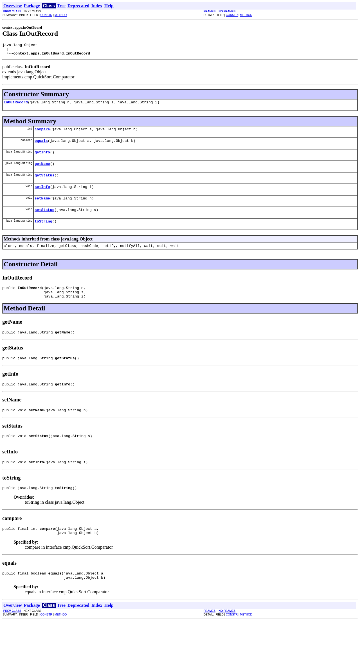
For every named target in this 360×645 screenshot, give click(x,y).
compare (42, 133)
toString (43, 232)
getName (42, 170)
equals (41, 145)
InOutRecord (16, 105)
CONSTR (46, 15)
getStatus (44, 182)
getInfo (42, 157)
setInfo (42, 194)
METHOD (61, 15)
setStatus (44, 219)
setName (42, 207)
